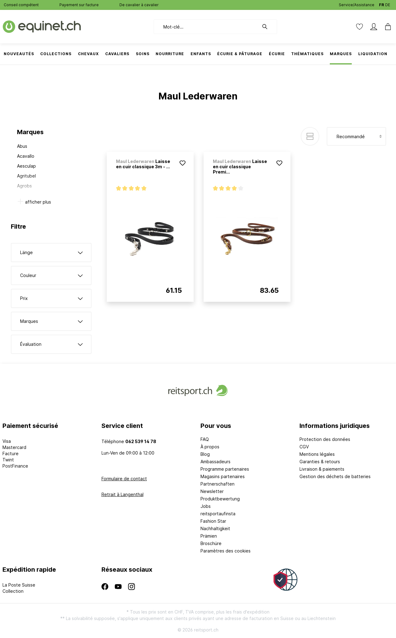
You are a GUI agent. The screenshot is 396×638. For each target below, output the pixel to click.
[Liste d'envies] (359, 27)
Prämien (208, 536)
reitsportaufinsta (217, 513)
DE (387, 3)
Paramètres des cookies (225, 550)
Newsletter (212, 491)
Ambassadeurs (215, 461)
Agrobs (24, 185)
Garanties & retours (319, 461)
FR (381, 3)
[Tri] (356, 136)
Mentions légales (317, 454)
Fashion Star (213, 521)
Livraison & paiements (321, 469)
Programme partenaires (224, 469)
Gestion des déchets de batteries (335, 476)
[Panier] (386, 27)
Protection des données (324, 439)
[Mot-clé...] (206, 26)
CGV (304, 446)
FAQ (204, 439)
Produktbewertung (220, 498)
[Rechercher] (268, 26)
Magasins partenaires (222, 476)
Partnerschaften (217, 483)
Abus (22, 146)
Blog (205, 454)
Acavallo (25, 156)
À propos (209, 446)
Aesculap (26, 166)
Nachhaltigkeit (215, 528)
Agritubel (26, 175)
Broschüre (211, 543)
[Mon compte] (374, 27)
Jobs (205, 506)
